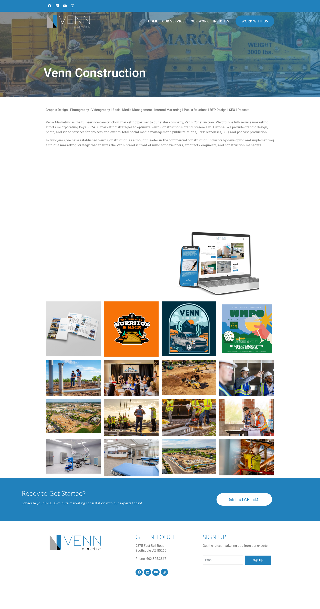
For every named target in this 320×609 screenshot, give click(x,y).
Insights (221, 21)
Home (153, 21)
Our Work (200, 21)
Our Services (174, 21)
